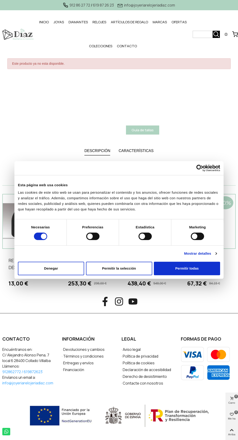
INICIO (44, 22)
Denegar (51, 268)
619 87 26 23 (103, 5)
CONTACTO (127, 46)
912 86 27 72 (79, 5)
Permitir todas (187, 268)
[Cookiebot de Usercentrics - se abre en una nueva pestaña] (199, 168)
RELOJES (99, 22)
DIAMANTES (78, 22)
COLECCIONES (100, 46)
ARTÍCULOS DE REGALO (129, 22)
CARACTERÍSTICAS (136, 151)
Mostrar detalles (197, 253)
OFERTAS (179, 22)
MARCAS (160, 22)
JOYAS (58, 22)
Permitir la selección (119, 268)
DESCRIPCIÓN (97, 151)
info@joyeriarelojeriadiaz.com (149, 5)
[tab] (44, 22)
